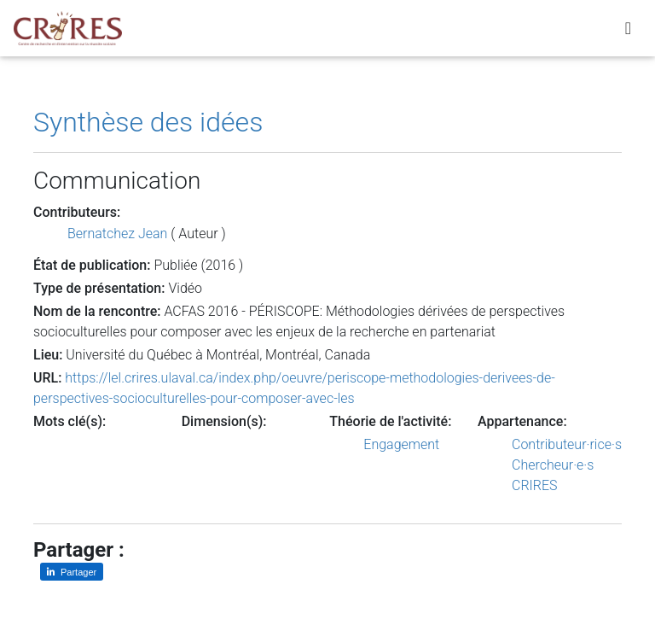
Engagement (401, 444)
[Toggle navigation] (628, 32)
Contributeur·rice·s (567, 444)
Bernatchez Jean (117, 233)
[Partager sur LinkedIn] (71, 572)
